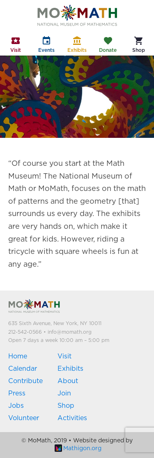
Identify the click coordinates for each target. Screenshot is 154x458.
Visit (64, 356)
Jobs (16, 405)
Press (16, 393)
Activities (72, 418)
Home (17, 356)
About (67, 381)
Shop (65, 405)
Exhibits (70, 368)
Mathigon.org (78, 448)
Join (64, 393)
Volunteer (23, 418)
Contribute (25, 381)
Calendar (22, 368)
